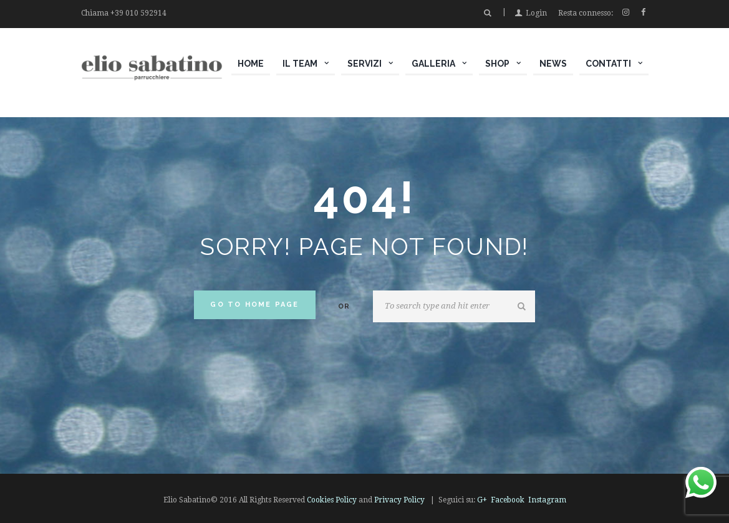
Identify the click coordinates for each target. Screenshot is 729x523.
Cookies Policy (332, 500)
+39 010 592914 (138, 13)
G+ (482, 500)
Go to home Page (254, 304)
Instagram (547, 500)
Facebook (507, 500)
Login (536, 13)
